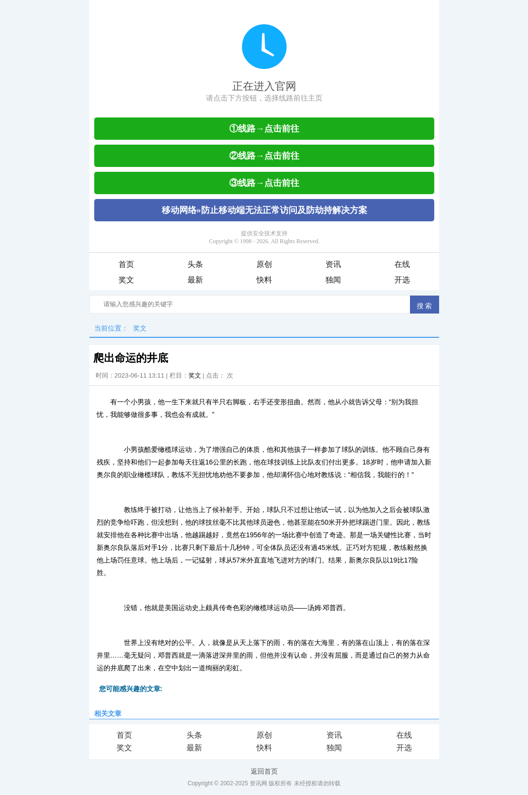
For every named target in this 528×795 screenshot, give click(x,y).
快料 (264, 280)
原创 (264, 264)
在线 (402, 264)
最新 (195, 280)
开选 (402, 280)
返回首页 (264, 771)
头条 (195, 264)
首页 (126, 264)
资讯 (333, 264)
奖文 (126, 280)
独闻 (333, 280)
